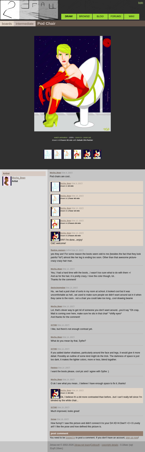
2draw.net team (82, 445)
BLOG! (100, 16)
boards (7, 24)
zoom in (78, 137)
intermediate (25, 24)
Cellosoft (95, 445)
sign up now (132, 437)
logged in (70, 437)
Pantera (54, 367)
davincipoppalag (58, 287)
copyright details (110, 445)
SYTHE (54, 325)
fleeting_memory (58, 250)
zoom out (87, 137)
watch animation (60, 137)
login (140, 2)
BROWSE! (84, 16)
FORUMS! (116, 16)
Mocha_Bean (18, 177)
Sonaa (53, 419)
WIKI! (131, 16)
